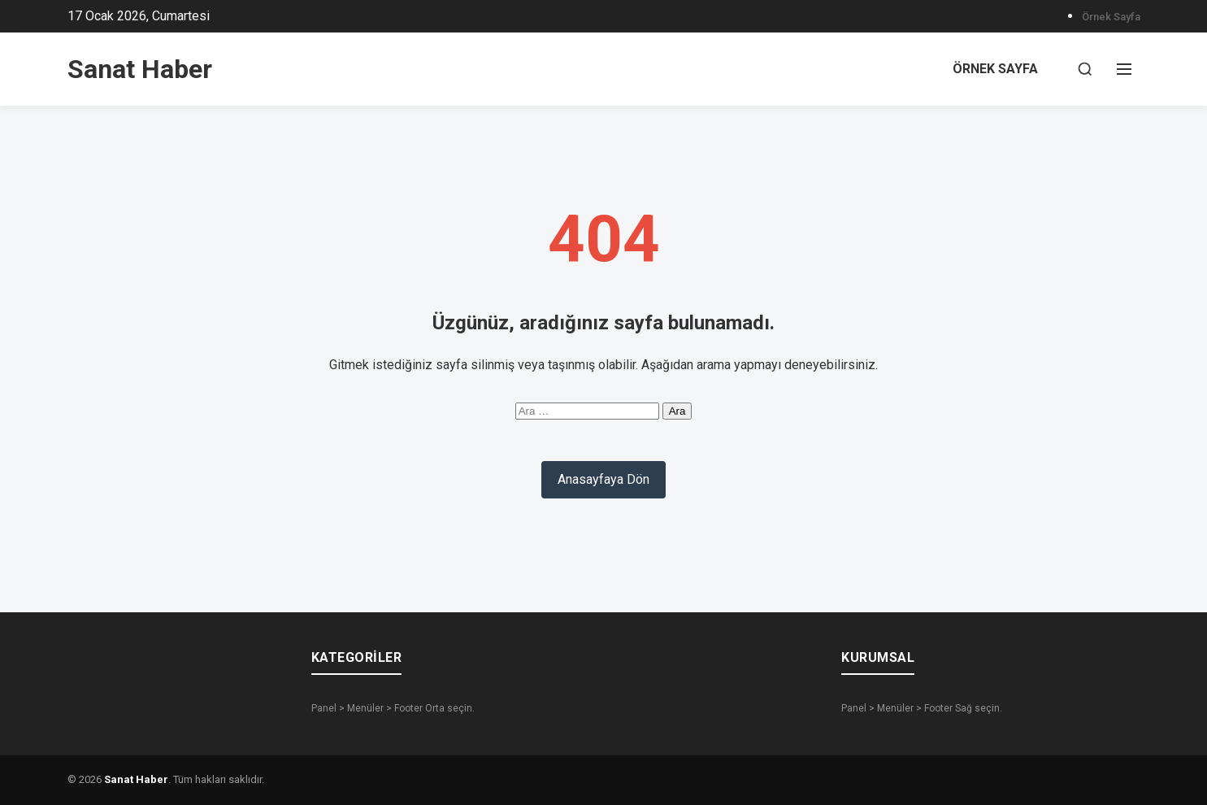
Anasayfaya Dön (603, 479)
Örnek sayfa (1111, 17)
